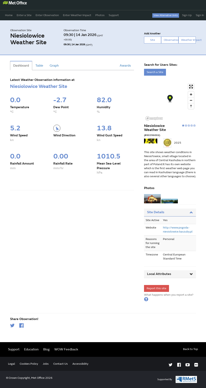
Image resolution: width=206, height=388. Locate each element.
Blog (46, 349)
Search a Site (155, 72)
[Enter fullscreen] (191, 87)
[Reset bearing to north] (191, 106)
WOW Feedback (66, 349)
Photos (100, 15)
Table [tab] (39, 66)
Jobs (46, 363)
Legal (11, 363)
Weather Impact (188, 40)
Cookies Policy (29, 363)
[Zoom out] (191, 100)
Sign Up (187, 15)
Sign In (200, 15)
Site (152, 40)
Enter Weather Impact (77, 15)
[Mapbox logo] (154, 118)
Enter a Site (24, 15)
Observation (171, 40)
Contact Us (60, 363)
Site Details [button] (170, 212)
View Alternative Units (165, 15)
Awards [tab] (125, 66)
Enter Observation (47, 15)
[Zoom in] (191, 94)
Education (31, 349)
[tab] (170, 212)
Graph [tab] (54, 66)
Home (9, 15)
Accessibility (80, 363)
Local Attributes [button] (170, 274)
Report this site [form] (156, 288)
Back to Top (190, 349)
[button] (146, 299)
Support (114, 15)
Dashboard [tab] (21, 66)
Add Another (152, 33)
